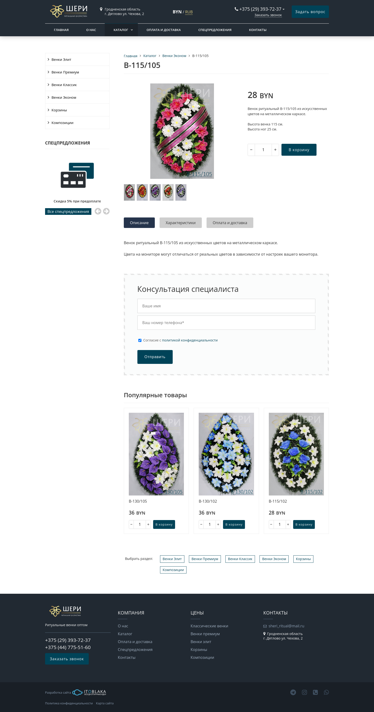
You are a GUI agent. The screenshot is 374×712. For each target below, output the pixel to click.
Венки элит (201, 642)
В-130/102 (208, 501)
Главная (61, 30)
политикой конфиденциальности (190, 340)
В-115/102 (278, 501)
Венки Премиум (65, 72)
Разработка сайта (75, 692)
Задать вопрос (310, 11)
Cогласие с (180, 340)
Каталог (121, 30)
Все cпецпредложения (68, 211)
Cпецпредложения (214, 30)
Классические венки (209, 626)
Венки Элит (61, 59)
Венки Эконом (64, 97)
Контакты (257, 30)
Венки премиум (205, 634)
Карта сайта (105, 703)
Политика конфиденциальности (69, 703)
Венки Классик (64, 84)
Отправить (155, 357)
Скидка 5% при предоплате (77, 201)
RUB (189, 12)
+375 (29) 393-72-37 (260, 9)
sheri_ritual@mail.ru (286, 626)
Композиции (62, 122)
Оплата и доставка (163, 30)
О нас (91, 30)
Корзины (59, 110)
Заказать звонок (268, 15)
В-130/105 (138, 501)
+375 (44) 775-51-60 (68, 647)
